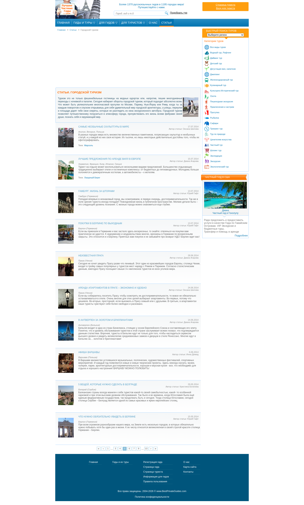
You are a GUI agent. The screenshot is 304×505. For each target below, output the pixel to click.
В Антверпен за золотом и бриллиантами (105, 320)
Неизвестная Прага (91, 255)
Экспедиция (216, 156)
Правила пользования (155, 481)
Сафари (214, 123)
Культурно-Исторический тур (224, 90)
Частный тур (216, 145)
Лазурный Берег (92, 177)
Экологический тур (219, 167)
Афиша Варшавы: (89, 352)
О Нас (153, 22)
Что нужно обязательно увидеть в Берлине (107, 416)
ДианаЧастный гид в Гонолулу (225, 211)
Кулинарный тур (218, 85)
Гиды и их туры (120, 462)
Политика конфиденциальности (152, 496)
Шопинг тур (215, 150)
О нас (186, 462)
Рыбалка (214, 118)
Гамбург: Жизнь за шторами (96, 191)
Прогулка (214, 112)
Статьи (166, 22)
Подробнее (241, 235)
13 (146, 448)
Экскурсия (215, 161)
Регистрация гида (152, 462)
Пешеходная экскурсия (221, 101)
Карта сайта (189, 467)
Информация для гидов (156, 476)
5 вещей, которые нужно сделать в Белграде (107, 384)
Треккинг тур (216, 129)
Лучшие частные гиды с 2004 (78, 9)
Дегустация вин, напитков (223, 69)
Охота (213, 96)
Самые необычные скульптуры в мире (103, 126)
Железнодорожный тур (221, 80)
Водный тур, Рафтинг (220, 52)
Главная (63, 22)
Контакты (188, 471)
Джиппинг (215, 74)
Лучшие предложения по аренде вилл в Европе (109, 159)
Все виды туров (218, 47)
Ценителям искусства (220, 139)
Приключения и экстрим (222, 107)
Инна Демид (192, 354)
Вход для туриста (225, 8)
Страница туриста (225, 4)
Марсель (88, 145)
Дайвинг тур (216, 58)
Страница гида (151, 467)
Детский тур (216, 63)
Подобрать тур (178, 12)
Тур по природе (217, 134)
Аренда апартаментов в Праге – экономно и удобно (112, 287)
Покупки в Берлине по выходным (100, 223)
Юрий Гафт (193, 193)
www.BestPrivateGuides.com (171, 491)
